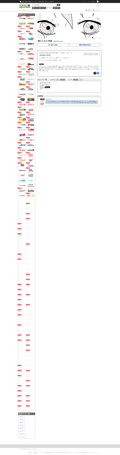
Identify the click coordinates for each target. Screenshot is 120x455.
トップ (35, 7)
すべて (21, 416)
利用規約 (36, 452)
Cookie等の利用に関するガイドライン (63, 452)
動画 (23, 1)
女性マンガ (22, 428)
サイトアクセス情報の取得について (82, 452)
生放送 (29, 1)
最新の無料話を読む (85, 45)
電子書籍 (57, 7)
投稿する (89, 10)
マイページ (97, 10)
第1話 (41, 89)
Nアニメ (47, 1)
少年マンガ (22, 419)
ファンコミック (23, 437)
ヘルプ (40, 452)
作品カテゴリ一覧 (24, 414)
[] (69, 52)
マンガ (50, 7)
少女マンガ (22, 425)
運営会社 (30, 452)
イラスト (43, 7)
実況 (43, 1)
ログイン (84, 1)
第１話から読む (53, 45)
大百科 (39, 1)
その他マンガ (23, 434)
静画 (26, 1)
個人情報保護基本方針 (49, 452)
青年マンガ (22, 422)
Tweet (95, 73)
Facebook (98, 73)
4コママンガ (23, 431)
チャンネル (34, 1)
